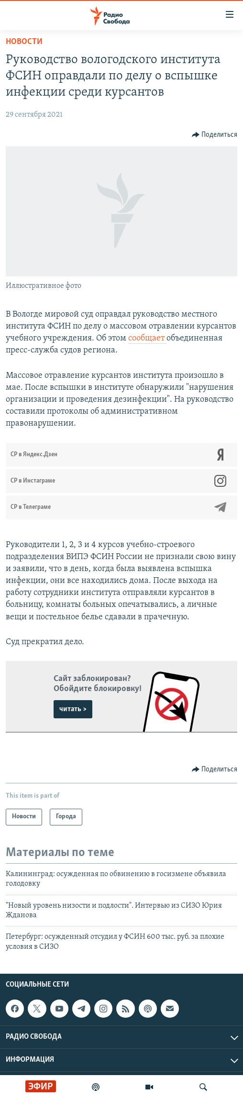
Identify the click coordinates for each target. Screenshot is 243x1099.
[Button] (215, 135)
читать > (73, 709)
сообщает (147, 338)
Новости (24, 41)
